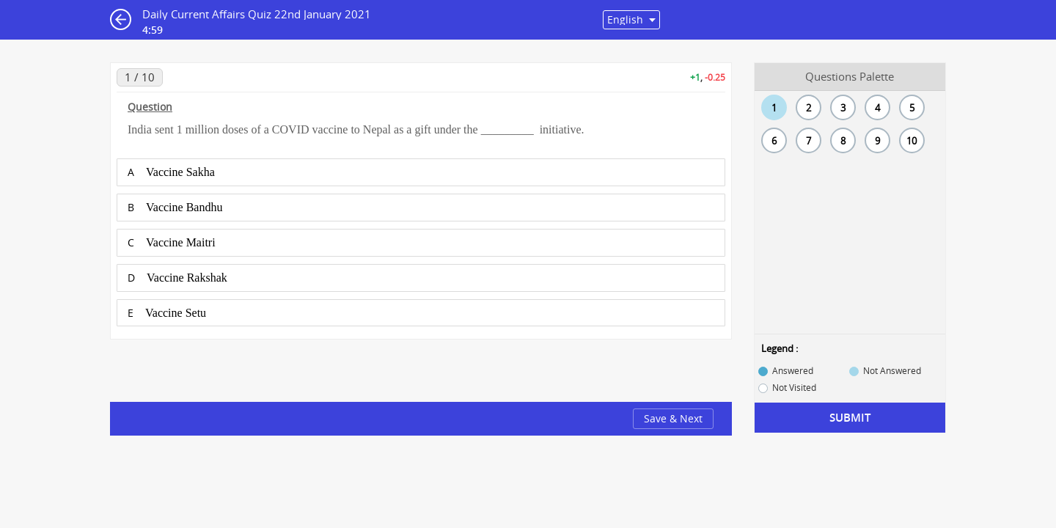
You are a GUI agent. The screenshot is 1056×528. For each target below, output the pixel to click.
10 (911, 140)
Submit (849, 417)
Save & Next (673, 418)
